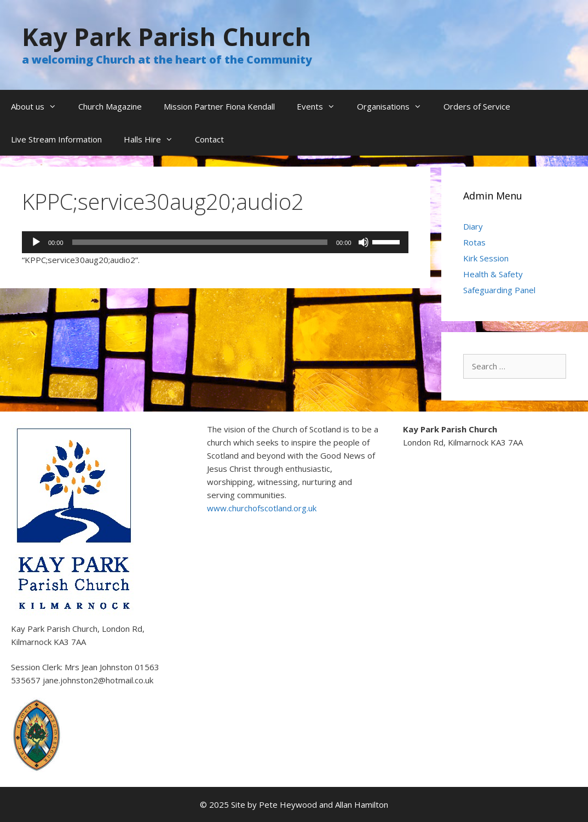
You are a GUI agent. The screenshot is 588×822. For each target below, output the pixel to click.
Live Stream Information (56, 139)
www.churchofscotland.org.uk (261, 508)
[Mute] (363, 242)
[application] (215, 242)
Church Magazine (110, 106)
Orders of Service (476, 106)
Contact (209, 139)
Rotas (474, 242)
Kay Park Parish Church (166, 36)
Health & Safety (493, 274)
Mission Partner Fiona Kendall (219, 106)
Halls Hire (154, 139)
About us (39, 106)
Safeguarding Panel (499, 289)
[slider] (199, 242)
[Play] (36, 242)
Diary (473, 226)
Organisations (395, 106)
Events (321, 106)
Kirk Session (486, 258)
